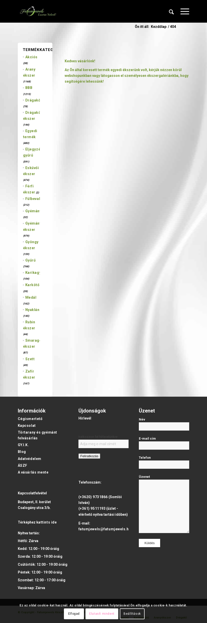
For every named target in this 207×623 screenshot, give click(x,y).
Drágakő (33, 100)
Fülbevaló (34, 199)
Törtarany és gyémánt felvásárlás (37, 435)
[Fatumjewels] (38, 11)
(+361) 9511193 (92, 508)
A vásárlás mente (33, 472)
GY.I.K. (23, 445)
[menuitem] (171, 11)
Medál (31, 297)
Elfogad (74, 613)
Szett (30, 359)
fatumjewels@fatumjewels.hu (104, 529)
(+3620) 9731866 (93, 497)
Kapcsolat (27, 426)
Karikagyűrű (36, 273)
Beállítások (132, 613)
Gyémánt (33, 211)
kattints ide (46, 522)
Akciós (31, 57)
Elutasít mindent (102, 613)
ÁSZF (22, 465)
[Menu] (182, 11)
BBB (29, 88)
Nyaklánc (33, 310)
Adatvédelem (29, 459)
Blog (22, 452)
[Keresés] (171, 11)
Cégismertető (30, 419)
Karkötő (32, 285)
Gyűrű (30, 260)
